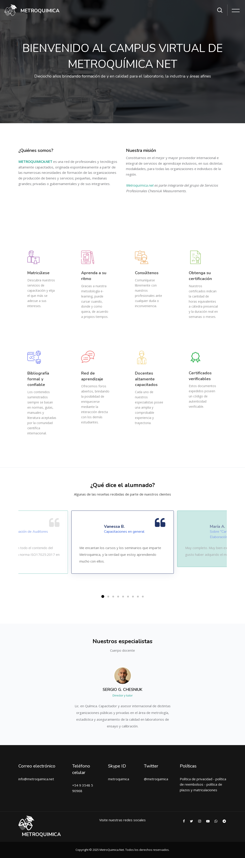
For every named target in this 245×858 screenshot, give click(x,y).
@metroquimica (156, 779)
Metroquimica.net (139, 185)
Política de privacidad (196, 779)
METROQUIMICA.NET (35, 161)
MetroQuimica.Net (112, 850)
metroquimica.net (40, 779)
